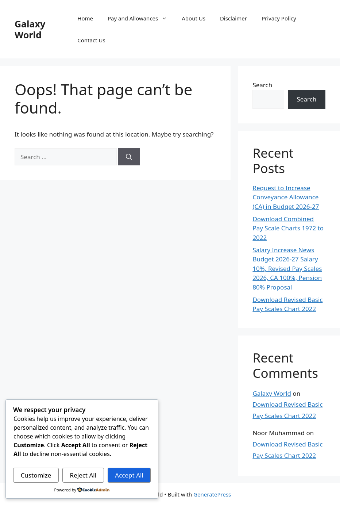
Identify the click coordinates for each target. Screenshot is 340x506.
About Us (193, 18)
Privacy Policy (279, 18)
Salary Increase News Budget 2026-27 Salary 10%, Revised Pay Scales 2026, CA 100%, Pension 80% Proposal (287, 268)
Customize (36, 475)
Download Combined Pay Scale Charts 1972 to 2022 (288, 228)
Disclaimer (233, 18)
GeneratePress (212, 494)
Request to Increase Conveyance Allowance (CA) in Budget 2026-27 (285, 197)
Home (85, 18)
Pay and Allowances (141, 18)
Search (262, 85)
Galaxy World (30, 29)
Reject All (83, 475)
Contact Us (91, 40)
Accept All (129, 475)
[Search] (129, 157)
